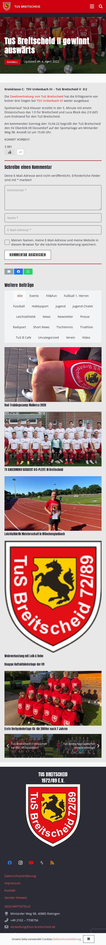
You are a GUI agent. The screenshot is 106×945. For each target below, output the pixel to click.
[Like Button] (9, 152)
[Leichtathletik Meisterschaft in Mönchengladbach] (53, 478)
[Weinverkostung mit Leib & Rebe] (53, 543)
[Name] (53, 217)
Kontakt (9, 890)
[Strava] (41, 862)
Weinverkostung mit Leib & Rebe (23, 656)
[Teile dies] (18, 272)
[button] (100, 6)
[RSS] (52, 862)
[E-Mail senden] (8, 272)
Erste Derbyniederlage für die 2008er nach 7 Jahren (36, 728)
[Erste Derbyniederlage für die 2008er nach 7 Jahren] (53, 673)
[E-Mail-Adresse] (53, 229)
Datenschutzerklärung (20, 876)
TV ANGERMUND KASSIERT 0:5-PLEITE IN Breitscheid (33, 469)
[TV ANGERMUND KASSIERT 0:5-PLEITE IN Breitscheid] (53, 414)
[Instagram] (20, 862)
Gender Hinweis (15, 898)
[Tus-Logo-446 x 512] (6, 6)
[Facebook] (9, 862)
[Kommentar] (53, 197)
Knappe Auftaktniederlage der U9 (24, 664)
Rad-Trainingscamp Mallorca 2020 (25, 405)
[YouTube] (31, 862)
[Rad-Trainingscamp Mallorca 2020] (53, 349)
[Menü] (92, 6)
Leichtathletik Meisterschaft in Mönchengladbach (34, 534)
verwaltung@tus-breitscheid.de (32, 927)
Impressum (12, 883)
